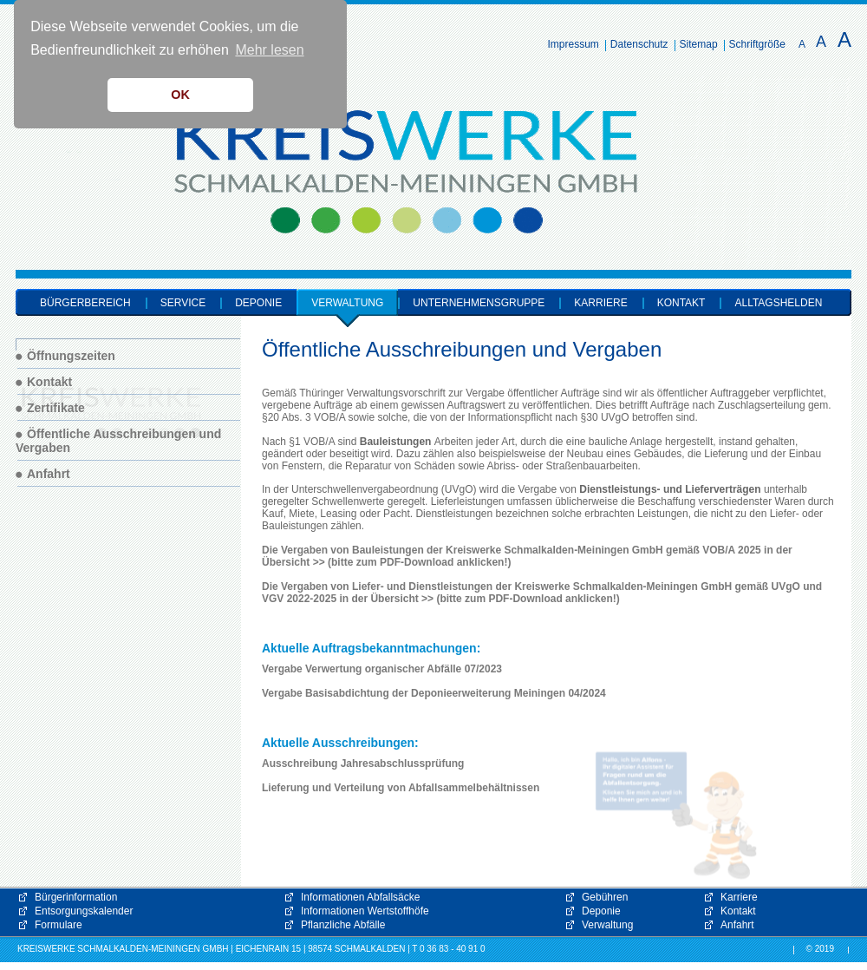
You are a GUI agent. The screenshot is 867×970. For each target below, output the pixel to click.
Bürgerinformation (76, 897)
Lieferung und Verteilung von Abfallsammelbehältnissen (400, 788)
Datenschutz (639, 44)
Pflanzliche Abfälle (343, 925)
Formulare (58, 925)
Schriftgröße (757, 44)
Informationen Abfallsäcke (360, 897)
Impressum (573, 44)
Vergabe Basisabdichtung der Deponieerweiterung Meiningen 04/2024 (434, 693)
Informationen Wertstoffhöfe (365, 911)
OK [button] (180, 95)
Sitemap (699, 44)
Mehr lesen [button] (269, 50)
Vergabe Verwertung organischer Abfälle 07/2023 (382, 669)
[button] (676, 815)
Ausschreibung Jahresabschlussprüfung (363, 763)
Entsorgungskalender (84, 911)
